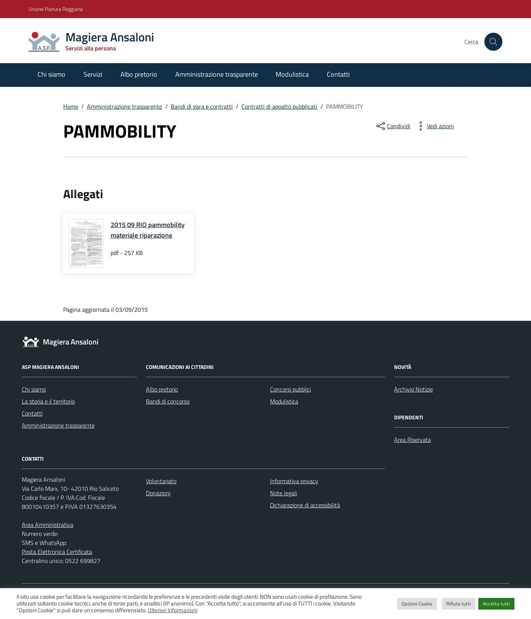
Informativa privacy (294, 480)
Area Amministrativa (47, 524)
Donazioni (158, 493)
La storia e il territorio (48, 401)
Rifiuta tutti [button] (458, 603)
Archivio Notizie (413, 389)
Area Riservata (412, 439)
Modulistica (292, 74)
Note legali (283, 493)
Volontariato (161, 480)
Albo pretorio (138, 74)
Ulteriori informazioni (172, 610)
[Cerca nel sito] (493, 42)
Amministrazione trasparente (216, 74)
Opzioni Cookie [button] (417, 603)
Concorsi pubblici (290, 389)
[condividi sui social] (392, 126)
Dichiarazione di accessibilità (305, 505)
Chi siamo (51, 74)
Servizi (92, 74)
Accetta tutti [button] (496, 603)
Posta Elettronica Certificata (57, 551)
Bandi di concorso (168, 401)
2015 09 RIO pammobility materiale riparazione (148, 230)
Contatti (338, 74)
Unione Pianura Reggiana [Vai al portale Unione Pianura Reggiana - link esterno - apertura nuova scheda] (56, 9)
